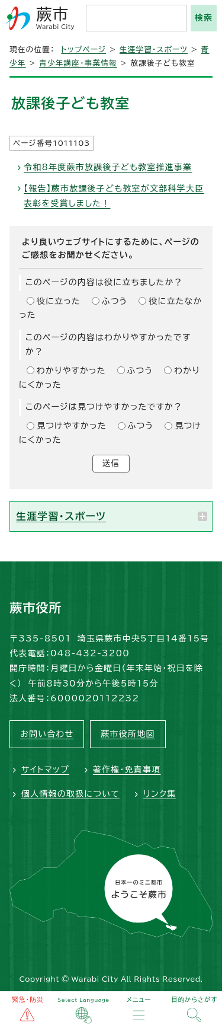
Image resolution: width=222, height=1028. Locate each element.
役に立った (59, 301)
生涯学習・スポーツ (154, 49)
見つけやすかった (72, 426)
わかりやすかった (71, 370)
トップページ (83, 49)
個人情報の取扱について (70, 794)
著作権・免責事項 (127, 769)
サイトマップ (45, 769)
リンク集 (159, 794)
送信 (111, 463)
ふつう (115, 301)
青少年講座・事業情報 (78, 63)
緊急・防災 (28, 1000)
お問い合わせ (46, 734)
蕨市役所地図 (128, 734)
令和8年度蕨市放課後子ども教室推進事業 (108, 167)
